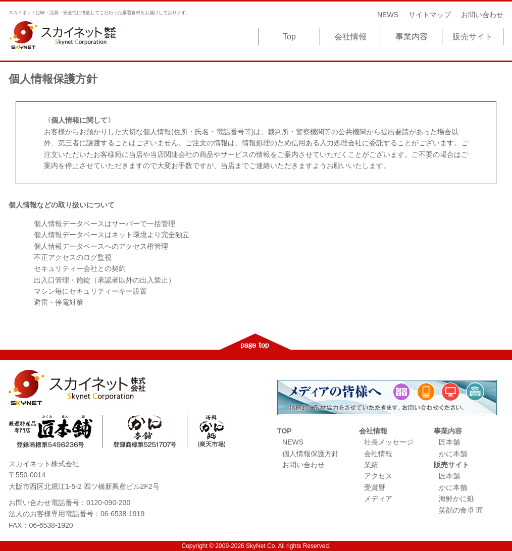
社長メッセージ (389, 442)
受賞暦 (374, 487)
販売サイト (472, 36)
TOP (284, 431)
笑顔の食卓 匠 (461, 510)
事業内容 (411, 36)
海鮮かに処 (456, 498)
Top (289, 36)
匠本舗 (449, 442)
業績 (371, 465)
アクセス (378, 476)
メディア (378, 498)
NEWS (387, 15)
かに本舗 (453, 454)
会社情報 (350, 36)
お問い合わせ (482, 15)
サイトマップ (429, 15)
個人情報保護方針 (310, 454)
